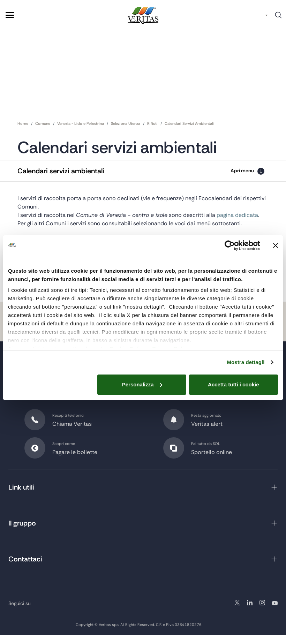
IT (260, 15)
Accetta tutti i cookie (233, 384)
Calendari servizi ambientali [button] (60, 170)
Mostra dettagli (245, 362)
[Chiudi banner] (275, 245)
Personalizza (142, 384)
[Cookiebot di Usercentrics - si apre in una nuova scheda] (229, 245)
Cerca (278, 17)
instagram (250, 602)
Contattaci (25, 559)
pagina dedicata (237, 215)
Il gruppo (22, 523)
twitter (237, 602)
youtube (275, 602)
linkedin (262, 602)
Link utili (21, 487)
